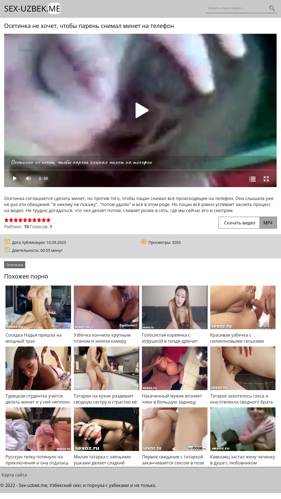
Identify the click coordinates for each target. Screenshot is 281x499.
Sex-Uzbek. (32, 8)
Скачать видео (248, 223)
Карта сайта (14, 475)
